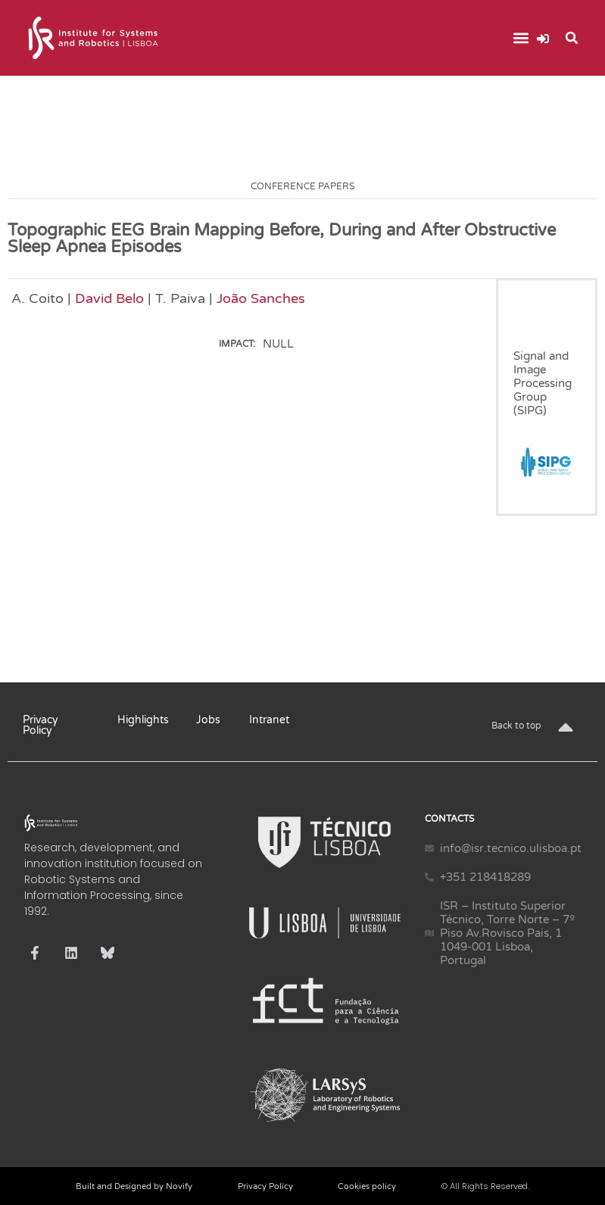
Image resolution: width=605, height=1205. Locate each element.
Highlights (143, 719)
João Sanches (261, 298)
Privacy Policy (40, 725)
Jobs (208, 719)
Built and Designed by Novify (134, 1186)
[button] (520, 38)
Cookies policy (367, 1186)
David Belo (109, 298)
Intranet (269, 719)
